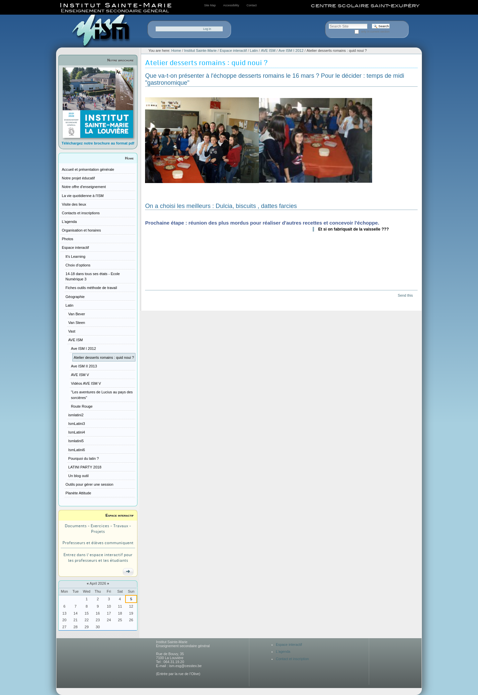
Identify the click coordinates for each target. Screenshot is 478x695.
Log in (207, 29)
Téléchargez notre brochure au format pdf (98, 143)
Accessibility (231, 5)
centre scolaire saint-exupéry (365, 6)
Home (129, 158)
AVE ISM (268, 50)
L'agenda (283, 651)
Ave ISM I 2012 (291, 50)
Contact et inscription (292, 659)
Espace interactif (120, 515)
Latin (254, 50)
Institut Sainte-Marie (200, 50)
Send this (405, 295)
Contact (252, 5)
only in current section (375, 31)
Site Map (210, 5)
